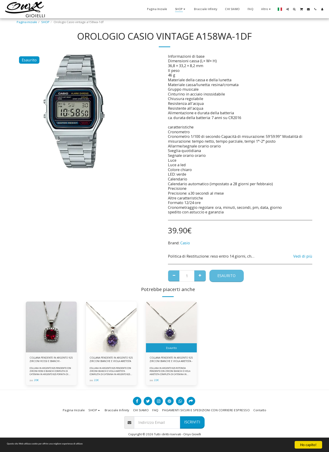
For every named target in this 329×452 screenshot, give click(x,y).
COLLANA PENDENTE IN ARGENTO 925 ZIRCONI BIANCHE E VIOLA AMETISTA (108, 360)
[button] (287, 9)
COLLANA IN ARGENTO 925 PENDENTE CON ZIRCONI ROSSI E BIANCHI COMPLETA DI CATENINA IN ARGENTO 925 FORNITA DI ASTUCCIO (51, 375)
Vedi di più (302, 256)
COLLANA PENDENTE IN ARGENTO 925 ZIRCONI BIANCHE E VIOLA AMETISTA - (169, 360)
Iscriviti (192, 424)
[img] (51, 327)
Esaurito (226, 275)
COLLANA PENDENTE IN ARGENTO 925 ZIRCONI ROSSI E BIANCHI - (50, 360)
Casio (185, 242)
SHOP (45, 22)
